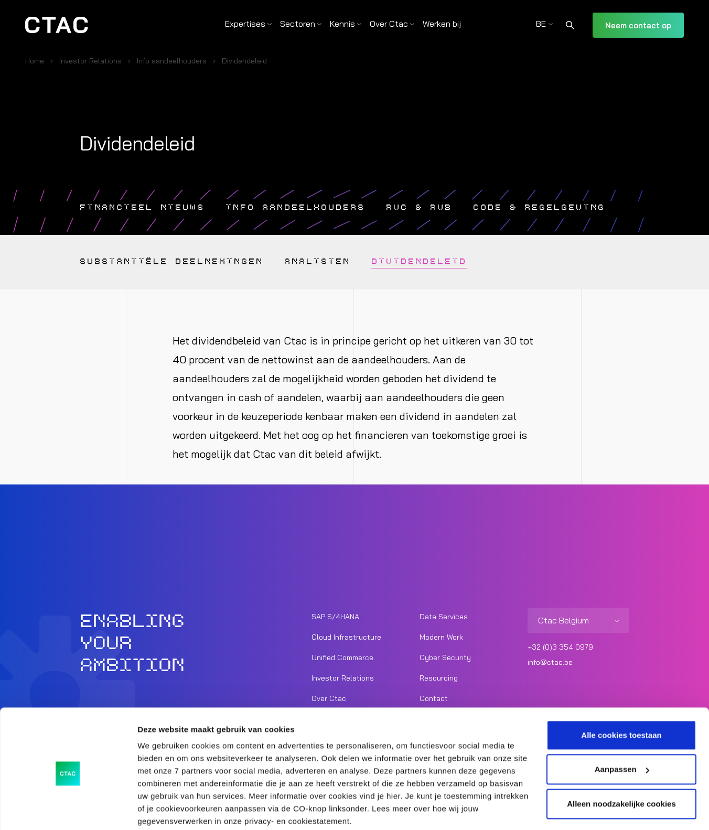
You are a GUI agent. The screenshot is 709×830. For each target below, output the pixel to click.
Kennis (342, 23)
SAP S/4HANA (335, 616)
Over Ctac (389, 23)
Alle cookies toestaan (621, 694)
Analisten (332, 262)
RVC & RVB (440, 207)
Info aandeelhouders (172, 61)
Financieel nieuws (146, 207)
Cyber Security (445, 657)
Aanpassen (622, 728)
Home (34, 61)
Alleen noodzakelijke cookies (621, 763)
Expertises (245, 23)
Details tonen (162, 809)
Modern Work (441, 637)
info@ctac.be (550, 662)
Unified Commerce (342, 657)
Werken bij (442, 23)
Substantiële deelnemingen (178, 262)
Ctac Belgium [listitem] (563, 620)
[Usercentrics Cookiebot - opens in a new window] (68, 809)
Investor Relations (90, 61)
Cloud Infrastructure (346, 637)
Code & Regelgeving (567, 207)
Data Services (444, 616)
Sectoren (297, 23)
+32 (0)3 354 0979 (560, 647)
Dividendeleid (440, 262)
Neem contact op (638, 25)
